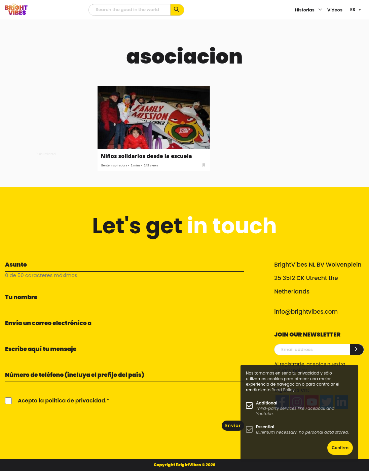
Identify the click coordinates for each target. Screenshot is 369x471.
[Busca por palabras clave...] (177, 10)
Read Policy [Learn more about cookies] (283, 390)
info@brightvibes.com (306, 312)
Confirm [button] (340, 447)
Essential (265, 427)
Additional (266, 403)
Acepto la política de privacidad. (62, 400)
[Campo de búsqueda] (129, 10)
